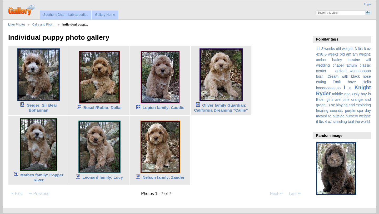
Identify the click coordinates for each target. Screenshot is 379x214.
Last (295, 193)
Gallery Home (105, 15)
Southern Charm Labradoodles (65, 15)
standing (340, 122)
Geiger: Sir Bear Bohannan (42, 107)
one (347, 94)
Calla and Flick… (44, 24)
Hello (366, 82)
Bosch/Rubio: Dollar (102, 107)
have (352, 82)
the (357, 122)
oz (333, 105)
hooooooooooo (328, 88)
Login (367, 4)
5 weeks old (335, 54)
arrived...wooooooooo (353, 71)
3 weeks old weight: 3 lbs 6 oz (346, 49)
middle (337, 94)
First (16, 193)
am (348, 54)
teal (351, 122)
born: (320, 76)
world (365, 122)
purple (350, 110)
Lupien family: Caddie (163, 107)
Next (276, 193)
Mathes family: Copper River (41, 177)
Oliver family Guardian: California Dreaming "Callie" (221, 107)
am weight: (362, 54)
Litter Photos (17, 24)
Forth (337, 82)
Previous (38, 193)
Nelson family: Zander (163, 177)
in (349, 88)
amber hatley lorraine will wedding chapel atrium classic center (343, 65)
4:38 (319, 54)
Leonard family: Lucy (102, 177)
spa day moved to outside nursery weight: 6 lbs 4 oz (343, 116)
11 (318, 49)
